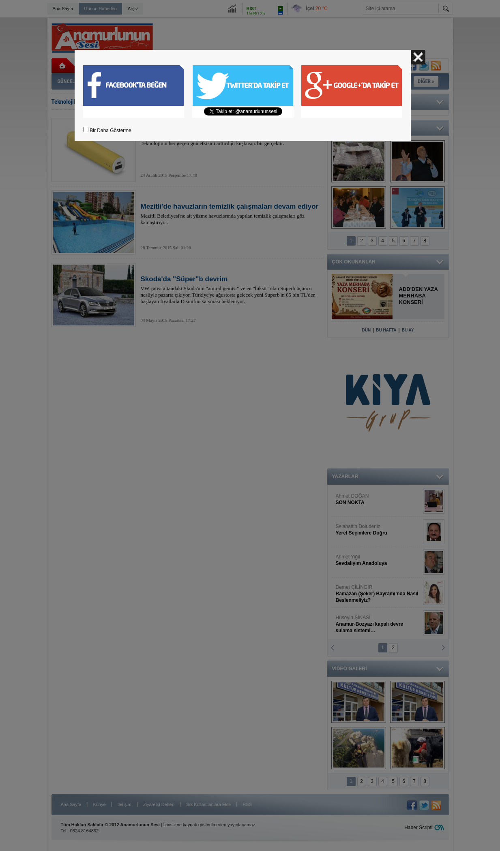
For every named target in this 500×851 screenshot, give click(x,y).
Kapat (418, 57)
